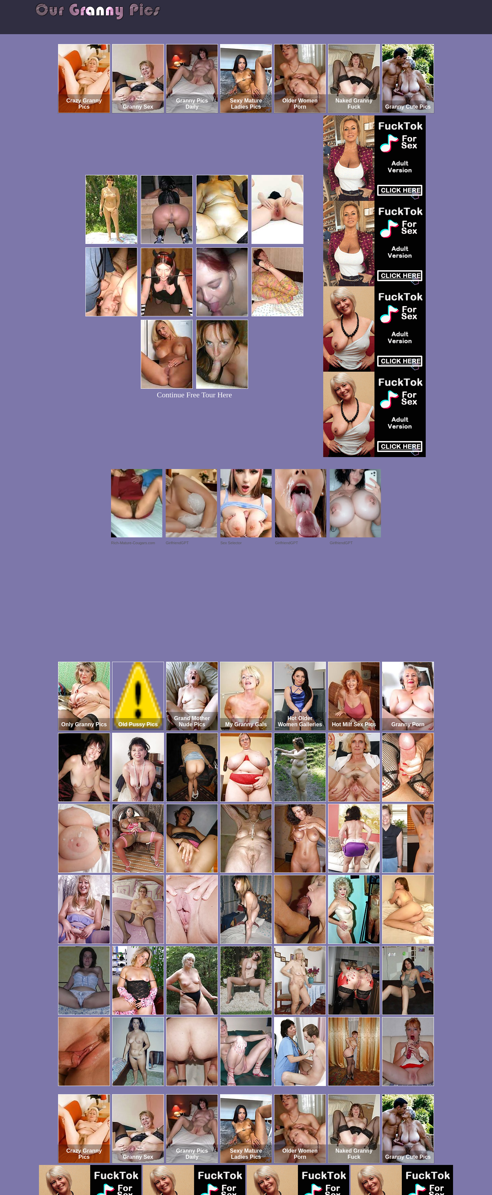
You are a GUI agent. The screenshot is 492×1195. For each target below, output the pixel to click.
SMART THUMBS (258, 1166)
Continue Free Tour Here (194, 394)
